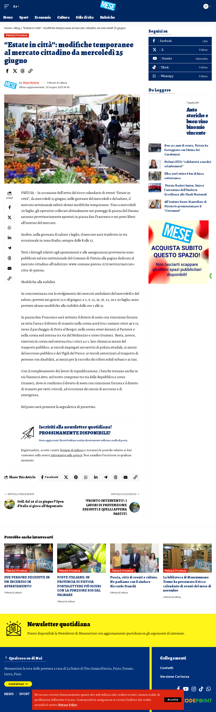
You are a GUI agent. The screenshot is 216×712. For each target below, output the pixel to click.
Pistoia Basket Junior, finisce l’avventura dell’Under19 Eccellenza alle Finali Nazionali (185, 189)
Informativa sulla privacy (66, 455)
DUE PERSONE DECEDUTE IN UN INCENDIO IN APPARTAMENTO (27, 581)
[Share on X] (15, 71)
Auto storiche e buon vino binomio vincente (197, 121)
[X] (180, 50)
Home (8, 28)
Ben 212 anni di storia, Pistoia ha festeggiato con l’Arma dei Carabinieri (186, 149)
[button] (172, 699)
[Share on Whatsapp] (9, 228)
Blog (17, 28)
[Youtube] (180, 58)
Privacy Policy (67, 705)
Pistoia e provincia (16, 35)
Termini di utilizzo (72, 450)
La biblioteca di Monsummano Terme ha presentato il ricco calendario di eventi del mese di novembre (187, 584)
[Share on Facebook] (7, 71)
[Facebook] (180, 41)
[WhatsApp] (180, 76)
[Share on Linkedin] (9, 238)
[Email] (9, 268)
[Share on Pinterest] (76, 477)
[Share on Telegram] (9, 248)
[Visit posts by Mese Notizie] (10, 85)
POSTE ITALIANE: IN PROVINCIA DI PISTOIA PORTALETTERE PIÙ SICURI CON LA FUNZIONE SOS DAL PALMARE (79, 586)
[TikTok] (201, 689)
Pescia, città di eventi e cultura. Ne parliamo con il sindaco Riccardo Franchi (134, 581)
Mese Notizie (31, 82)
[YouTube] (186, 689)
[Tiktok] (180, 67)
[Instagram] (193, 689)
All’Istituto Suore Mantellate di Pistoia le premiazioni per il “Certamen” (185, 206)
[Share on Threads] (23, 71)
